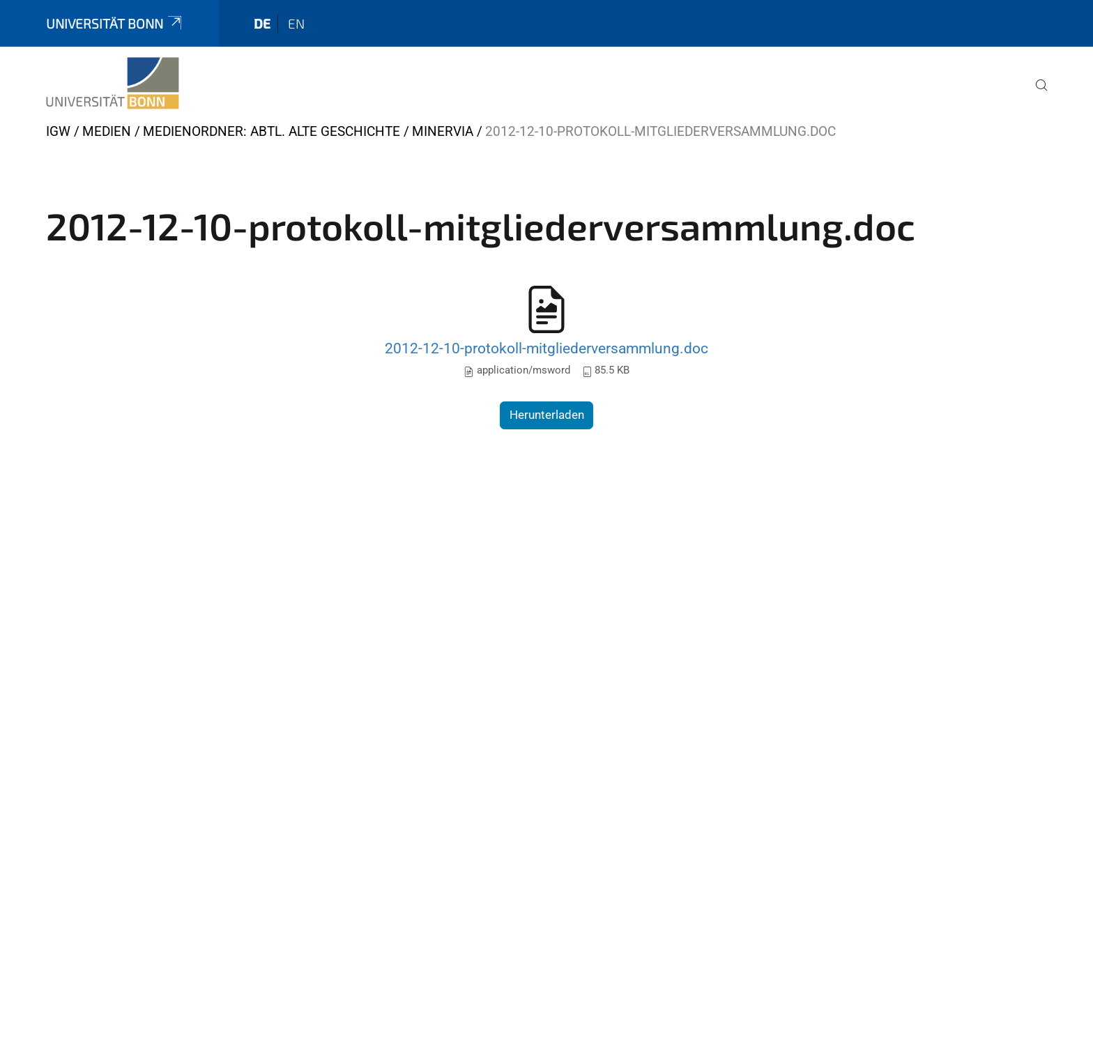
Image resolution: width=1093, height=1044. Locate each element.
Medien (106, 131)
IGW (58, 131)
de (262, 23)
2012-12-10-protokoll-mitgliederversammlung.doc (546, 348)
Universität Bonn (115, 23)
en (296, 23)
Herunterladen (547, 415)
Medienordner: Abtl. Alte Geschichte (271, 131)
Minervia (442, 131)
